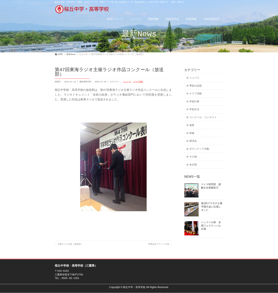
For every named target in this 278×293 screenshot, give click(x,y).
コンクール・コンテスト (203, 117)
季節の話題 (195, 86)
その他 (193, 157)
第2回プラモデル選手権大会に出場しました (211, 206)
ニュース (127, 82)
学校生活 (194, 109)
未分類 (193, 165)
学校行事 (194, 101)
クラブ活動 (138, 82)
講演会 (193, 141)
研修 (191, 133)
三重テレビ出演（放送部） (69, 244)
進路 (191, 125)
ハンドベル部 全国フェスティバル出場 (211, 225)
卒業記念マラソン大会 (160, 244)
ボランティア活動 (199, 149)
